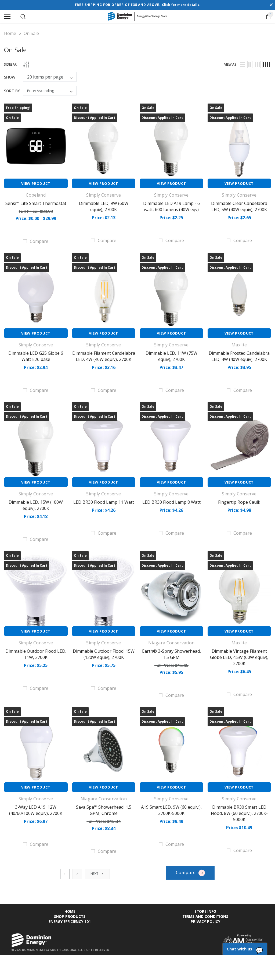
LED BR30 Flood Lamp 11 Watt (103, 501)
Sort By (12, 90)
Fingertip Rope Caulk (239, 501)
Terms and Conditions (205, 914)
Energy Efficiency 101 (70, 919)
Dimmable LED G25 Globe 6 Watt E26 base (35, 356)
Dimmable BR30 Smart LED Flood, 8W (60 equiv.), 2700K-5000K (239, 811)
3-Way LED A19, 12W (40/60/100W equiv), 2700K (35, 808)
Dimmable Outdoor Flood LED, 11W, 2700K (35, 653)
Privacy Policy (205, 919)
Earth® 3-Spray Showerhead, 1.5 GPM (171, 653)
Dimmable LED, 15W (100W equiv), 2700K (36, 504)
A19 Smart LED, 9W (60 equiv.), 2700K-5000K (171, 808)
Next (97, 871)
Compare (190, 870)
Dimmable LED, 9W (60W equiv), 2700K (103, 206)
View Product (35, 183)
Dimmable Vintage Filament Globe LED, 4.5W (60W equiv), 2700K (239, 656)
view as (230, 64)
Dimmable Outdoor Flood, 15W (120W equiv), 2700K (104, 653)
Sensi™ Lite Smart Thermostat (35, 203)
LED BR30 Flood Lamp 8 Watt (171, 501)
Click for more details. (181, 4)
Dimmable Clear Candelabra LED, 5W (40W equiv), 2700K (239, 206)
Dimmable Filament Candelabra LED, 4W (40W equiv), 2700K (103, 356)
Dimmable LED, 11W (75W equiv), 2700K (171, 356)
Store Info (205, 908)
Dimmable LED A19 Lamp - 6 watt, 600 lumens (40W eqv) (171, 206)
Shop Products (69, 914)
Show (9, 77)
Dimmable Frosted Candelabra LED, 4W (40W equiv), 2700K (239, 356)
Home (69, 908)
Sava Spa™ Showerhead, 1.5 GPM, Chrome (103, 808)
